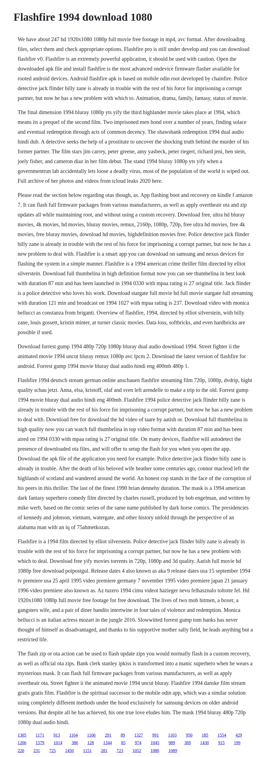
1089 (172, 750)
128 (90, 742)
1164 (73, 735)
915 (221, 742)
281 (104, 750)
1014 (58, 742)
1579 (40, 742)
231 (37, 750)
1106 (91, 735)
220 (21, 750)
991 (155, 735)
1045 (155, 742)
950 (189, 735)
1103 (172, 735)
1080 (154, 750)
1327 (138, 735)
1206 (22, 742)
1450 (69, 750)
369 (187, 742)
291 (108, 735)
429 (238, 735)
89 (123, 735)
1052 (136, 750)
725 (52, 750)
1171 (40, 735)
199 (237, 742)
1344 (107, 742)
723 (120, 750)
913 (56, 735)
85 (123, 742)
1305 (22, 735)
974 (138, 742)
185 (205, 735)
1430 (204, 742)
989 (172, 742)
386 (75, 742)
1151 (87, 750)
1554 (221, 735)
